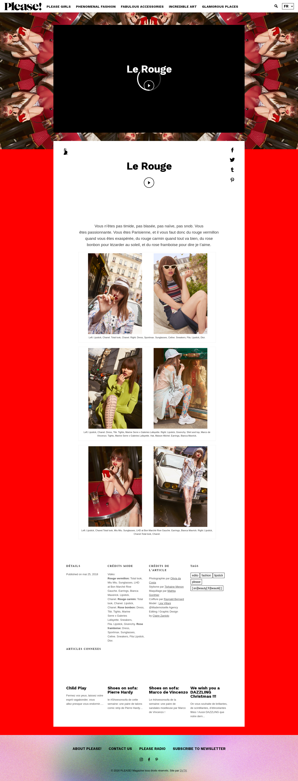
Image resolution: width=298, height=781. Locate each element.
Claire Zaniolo (161, 615)
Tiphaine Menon (174, 586)
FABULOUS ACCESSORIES (142, 6)
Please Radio (152, 749)
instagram (141, 760)
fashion (206, 575)
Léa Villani (165, 603)
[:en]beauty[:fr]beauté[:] (207, 588)
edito (195, 575)
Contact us (120, 749)
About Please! (87, 749)
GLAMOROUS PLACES (220, 6)
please (196, 581)
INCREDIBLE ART (183, 6)
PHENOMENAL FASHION (96, 6)
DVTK (183, 770)
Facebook (149, 760)
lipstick (218, 575)
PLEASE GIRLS (59, 6)
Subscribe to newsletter (199, 749)
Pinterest (157, 760)
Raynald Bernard (174, 599)
